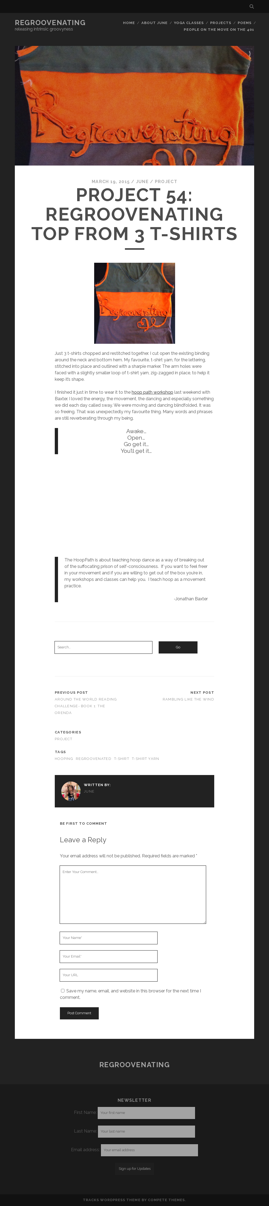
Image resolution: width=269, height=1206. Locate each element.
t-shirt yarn (145, 759)
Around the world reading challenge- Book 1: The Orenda (86, 706)
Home (129, 23)
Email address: (86, 1149)
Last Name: (85, 1131)
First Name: (85, 1112)
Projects (220, 23)
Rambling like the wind (188, 699)
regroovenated (93, 759)
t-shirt (121, 759)
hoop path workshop (152, 392)
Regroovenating (50, 23)
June (142, 181)
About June (154, 23)
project (166, 181)
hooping (64, 759)
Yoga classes (189, 23)
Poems (244, 23)
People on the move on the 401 (219, 30)
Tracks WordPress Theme (112, 1200)
